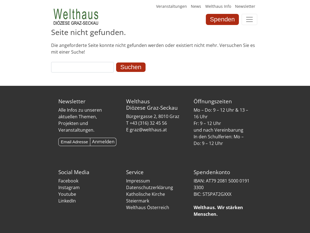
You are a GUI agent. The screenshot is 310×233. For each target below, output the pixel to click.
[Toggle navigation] (249, 19)
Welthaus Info (218, 6)
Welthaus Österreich (147, 207)
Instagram (69, 187)
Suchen (130, 67)
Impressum (138, 181)
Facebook (68, 181)
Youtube (67, 194)
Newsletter (245, 6)
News (196, 6)
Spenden (222, 19)
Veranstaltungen (171, 6)
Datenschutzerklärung (149, 187)
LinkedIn (67, 201)
